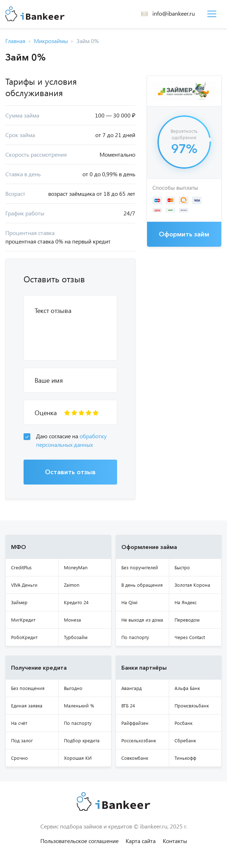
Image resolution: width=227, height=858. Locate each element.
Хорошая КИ (78, 758)
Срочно (19, 758)
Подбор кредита (82, 740)
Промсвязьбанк (192, 705)
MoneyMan (75, 567)
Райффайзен (134, 723)
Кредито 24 (76, 602)
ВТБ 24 (128, 705)
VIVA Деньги (24, 585)
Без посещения (28, 688)
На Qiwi (129, 602)
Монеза (72, 620)
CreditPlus (21, 567)
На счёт (19, 723)
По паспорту (135, 637)
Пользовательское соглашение (79, 840)
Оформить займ (184, 234)
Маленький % (79, 705)
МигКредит (23, 620)
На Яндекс (186, 602)
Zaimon (71, 585)
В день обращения (142, 585)
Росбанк (183, 723)
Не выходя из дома (142, 620)
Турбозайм (75, 637)
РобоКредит (24, 637)
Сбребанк (185, 740)
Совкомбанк (134, 758)
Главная (15, 41)
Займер (19, 602)
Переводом (187, 620)
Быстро (182, 567)
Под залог (22, 740)
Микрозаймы (51, 41)
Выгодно (73, 688)
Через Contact (190, 637)
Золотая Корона (192, 585)
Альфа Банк (187, 688)
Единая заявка (26, 705)
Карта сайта (141, 840)
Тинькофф (185, 758)
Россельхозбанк (138, 740)
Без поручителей (139, 567)
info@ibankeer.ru (173, 13)
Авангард (131, 688)
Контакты (175, 840)
